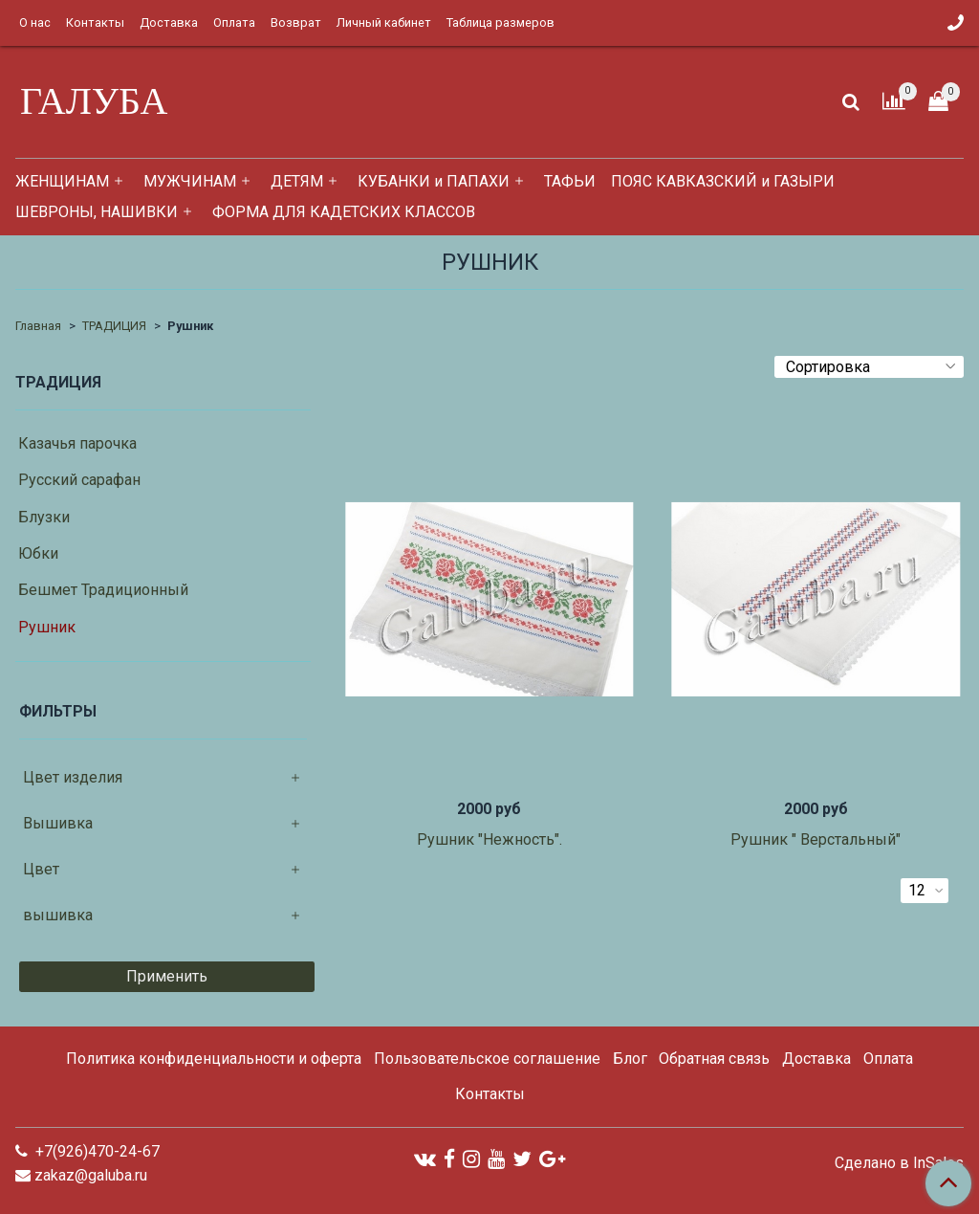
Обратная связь (714, 1058)
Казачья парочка (77, 443)
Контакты (95, 22)
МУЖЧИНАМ (189, 181)
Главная (38, 326)
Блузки (44, 517)
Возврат (296, 22)
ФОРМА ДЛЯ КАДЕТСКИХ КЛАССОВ (343, 212)
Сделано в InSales (899, 1163)
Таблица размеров (500, 22)
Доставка (169, 22)
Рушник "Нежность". (489, 839)
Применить (166, 976)
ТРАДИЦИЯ (114, 326)
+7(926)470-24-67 (96, 1151)
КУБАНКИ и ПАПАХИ (434, 181)
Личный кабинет (384, 22)
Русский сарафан (79, 480)
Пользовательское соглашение (487, 1058)
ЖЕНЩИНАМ (62, 181)
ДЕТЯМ (297, 181)
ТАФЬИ (570, 181)
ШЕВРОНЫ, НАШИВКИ (96, 212)
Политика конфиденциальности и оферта (213, 1058)
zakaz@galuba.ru (90, 1175)
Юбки (38, 553)
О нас (35, 22)
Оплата (234, 22)
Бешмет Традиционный (103, 590)
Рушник (47, 627)
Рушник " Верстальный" (815, 839)
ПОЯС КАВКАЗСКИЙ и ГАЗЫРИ (723, 181)
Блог (630, 1058)
